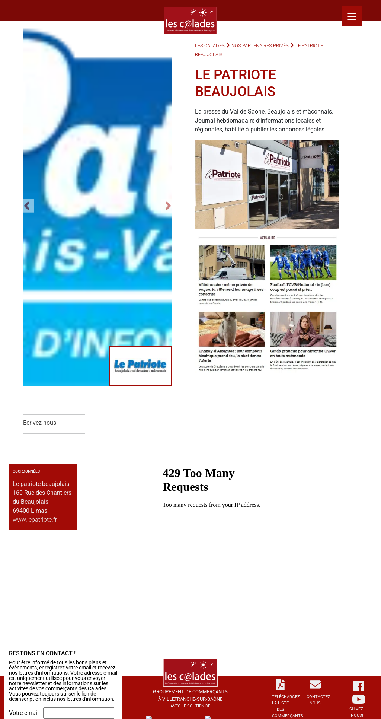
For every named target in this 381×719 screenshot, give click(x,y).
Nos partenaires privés (260, 45)
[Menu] (352, 16)
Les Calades (210, 45)
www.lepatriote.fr (35, 519)
